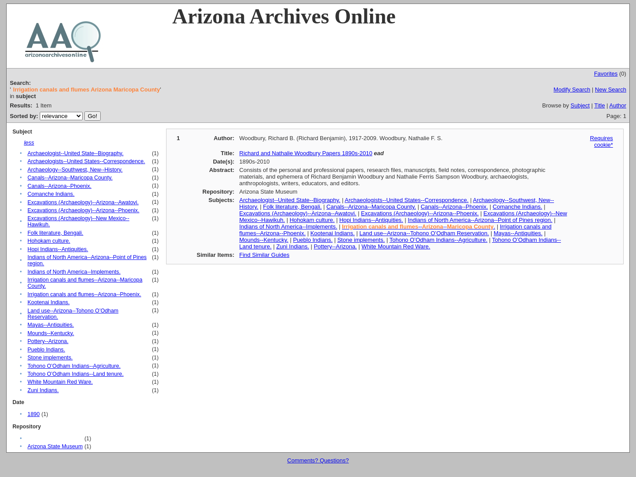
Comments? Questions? (317, 460)
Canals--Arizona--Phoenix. (59, 186)
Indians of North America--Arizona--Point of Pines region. (480, 220)
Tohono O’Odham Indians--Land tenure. (75, 374)
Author (618, 105)
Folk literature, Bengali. (55, 233)
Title (599, 105)
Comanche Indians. (50, 194)
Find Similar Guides (264, 255)
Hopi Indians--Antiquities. (57, 249)
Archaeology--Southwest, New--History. (74, 170)
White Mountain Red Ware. (60, 382)
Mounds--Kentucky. (50, 333)
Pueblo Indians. (46, 350)
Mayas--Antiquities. (50, 325)
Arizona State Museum (55, 446)
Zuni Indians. (43, 390)
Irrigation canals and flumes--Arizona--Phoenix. (84, 294)
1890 (33, 414)
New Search (610, 89)
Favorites (605, 73)
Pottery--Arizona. (47, 341)
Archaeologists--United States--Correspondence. (86, 161)
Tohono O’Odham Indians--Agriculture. (74, 366)
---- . (418, 226)
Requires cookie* (601, 141)
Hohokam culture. (48, 241)
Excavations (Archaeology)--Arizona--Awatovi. (83, 202)
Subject (580, 105)
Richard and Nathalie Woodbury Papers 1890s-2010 (305, 153)
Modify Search (571, 89)
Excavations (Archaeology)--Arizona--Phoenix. (83, 210)
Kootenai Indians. (48, 302)
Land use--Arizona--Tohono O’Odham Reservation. (424, 233)
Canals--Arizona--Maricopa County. (70, 178)
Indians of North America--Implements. (74, 272)
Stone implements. (49, 358)
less (29, 142)
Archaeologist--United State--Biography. (75, 153)
